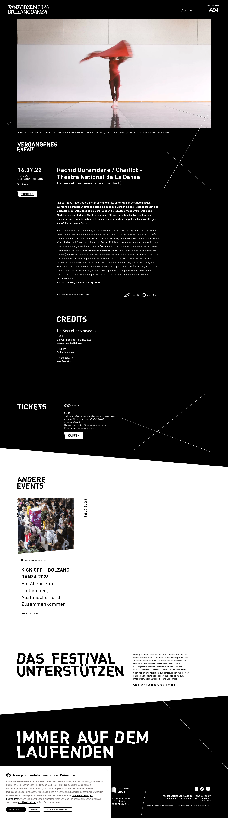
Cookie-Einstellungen (196, 798)
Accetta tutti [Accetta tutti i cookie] (16, 809)
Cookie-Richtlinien (27, 802)
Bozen (24, 184)
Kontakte (205, 801)
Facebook (196, 789)
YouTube (208, 789)
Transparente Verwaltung (177, 796)
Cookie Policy (174, 798)
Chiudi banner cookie (106, 770)
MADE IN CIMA (205, 805)
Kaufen (74, 435)
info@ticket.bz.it (72, 421)
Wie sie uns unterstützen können (154, 685)
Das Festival (32, 132)
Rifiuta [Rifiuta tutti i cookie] (34, 809)
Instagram (202, 789)
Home (20, 132)
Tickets (27, 194)
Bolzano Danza (42, 7)
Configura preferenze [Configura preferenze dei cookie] (58, 809)
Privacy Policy (202, 796)
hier (93, 427)
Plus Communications (171, 805)
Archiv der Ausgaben (52, 132)
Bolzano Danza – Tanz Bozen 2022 (85, 132)
